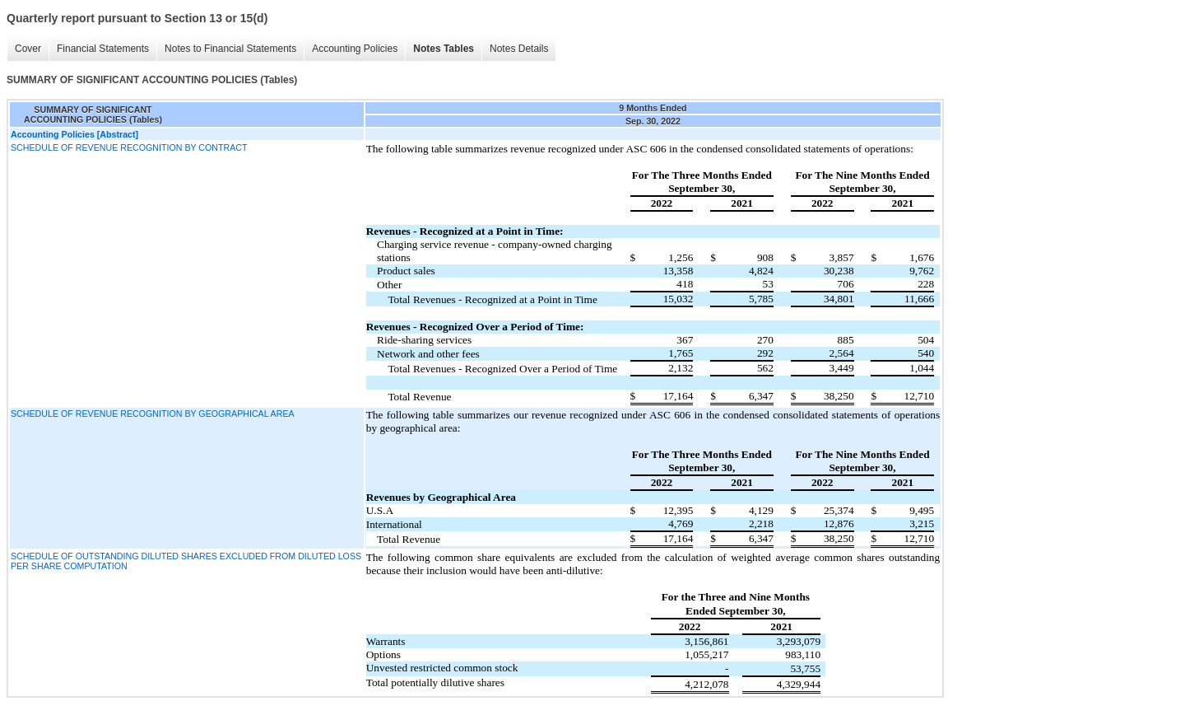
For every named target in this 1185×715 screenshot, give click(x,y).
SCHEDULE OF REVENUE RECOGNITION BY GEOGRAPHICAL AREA (153, 413)
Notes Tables (443, 48)
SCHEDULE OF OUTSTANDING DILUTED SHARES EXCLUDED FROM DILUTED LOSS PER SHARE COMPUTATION (186, 561)
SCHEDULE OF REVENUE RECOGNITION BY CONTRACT (129, 147)
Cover (28, 48)
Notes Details (519, 48)
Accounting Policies (354, 48)
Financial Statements (103, 48)
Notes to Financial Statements (230, 48)
